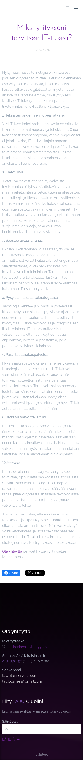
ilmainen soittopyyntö (29, 647)
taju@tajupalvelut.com (19, 676)
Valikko (76, 8)
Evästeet (41, 754)
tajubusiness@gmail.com (22, 681)
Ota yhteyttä (12, 551)
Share (11, 573)
